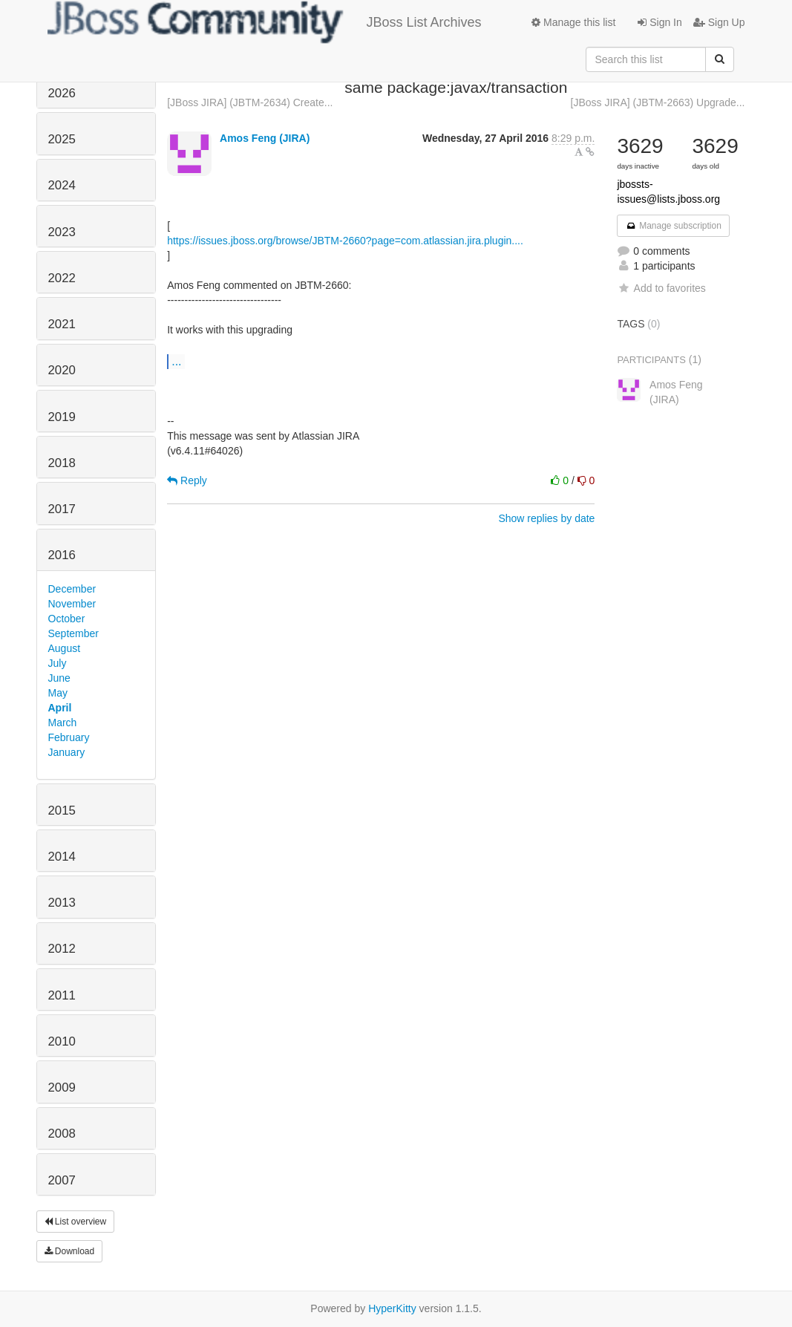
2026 (62, 93)
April (60, 708)
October (66, 619)
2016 (62, 555)
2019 (62, 417)
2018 (62, 463)
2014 (62, 857)
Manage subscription (673, 226)
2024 (62, 185)
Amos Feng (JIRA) (265, 138)
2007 (62, 1180)
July (57, 663)
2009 (62, 1087)
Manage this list (573, 22)
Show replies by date (546, 518)
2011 (62, 995)
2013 (62, 903)
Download (70, 1251)
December (72, 589)
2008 (62, 1134)
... (176, 361)
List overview (76, 1221)
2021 (62, 324)
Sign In (659, 22)
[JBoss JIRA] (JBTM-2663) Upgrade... (658, 102)
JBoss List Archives (265, 22)
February (69, 737)
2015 (62, 810)
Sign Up (719, 22)
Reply (187, 480)
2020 (62, 370)
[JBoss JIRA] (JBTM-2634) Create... (250, 102)
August (64, 648)
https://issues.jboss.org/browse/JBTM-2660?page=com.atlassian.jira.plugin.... (345, 241)
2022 (62, 278)
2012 (62, 949)
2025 (62, 139)
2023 (62, 232)
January (66, 752)
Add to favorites (661, 288)
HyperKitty (392, 1308)
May (58, 693)
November (72, 604)
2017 (62, 509)
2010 (62, 1041)
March (62, 722)
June (59, 678)
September (73, 633)
